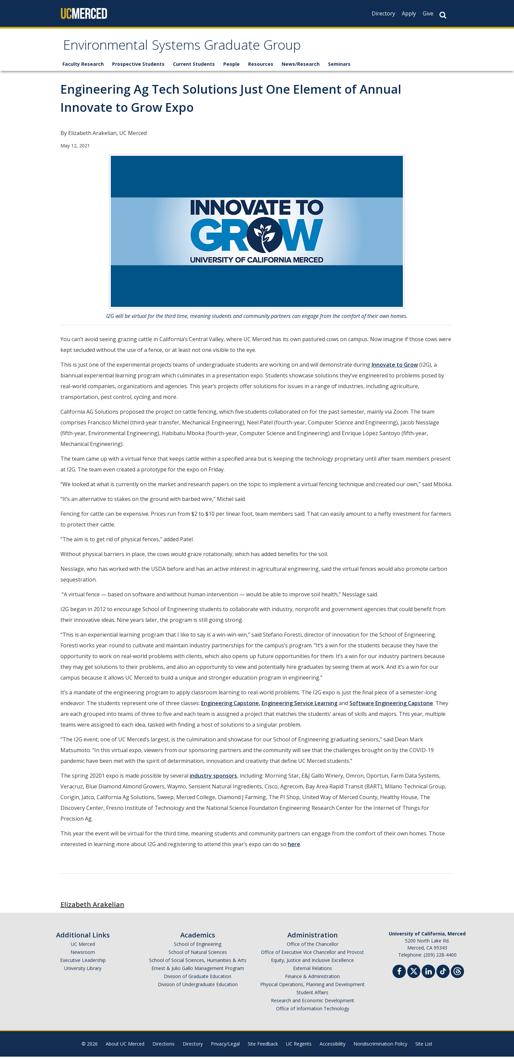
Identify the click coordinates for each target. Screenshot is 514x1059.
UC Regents (299, 1046)
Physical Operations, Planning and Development (312, 986)
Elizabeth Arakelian (92, 906)
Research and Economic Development (312, 1003)
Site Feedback (263, 1046)
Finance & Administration (312, 978)
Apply (409, 13)
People (231, 66)
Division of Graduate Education (197, 978)
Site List (423, 1046)
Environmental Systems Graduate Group (199, 48)
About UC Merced (125, 1046)
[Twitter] (414, 973)
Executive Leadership (83, 962)
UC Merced (83, 946)
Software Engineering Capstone (391, 705)
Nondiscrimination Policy (380, 1046)
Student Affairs (312, 995)
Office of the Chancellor (312, 946)
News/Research (301, 66)
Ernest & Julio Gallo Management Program (197, 970)
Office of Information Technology (312, 1011)
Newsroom (83, 954)
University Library (82, 970)
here (294, 846)
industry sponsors (213, 778)
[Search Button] (442, 14)
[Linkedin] (428, 974)
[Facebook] (399, 974)
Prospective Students (138, 66)
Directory (383, 13)
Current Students (194, 66)
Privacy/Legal (225, 1046)
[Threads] (457, 973)
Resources (260, 66)
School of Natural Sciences (198, 954)
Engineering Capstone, (230, 705)
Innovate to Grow (395, 367)
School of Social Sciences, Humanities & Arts (197, 962)
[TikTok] (443, 973)
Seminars (339, 66)
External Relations (312, 970)
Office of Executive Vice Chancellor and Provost (312, 954)
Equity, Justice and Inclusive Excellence (312, 962)
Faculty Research (83, 66)
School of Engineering (197, 946)
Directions (163, 1046)
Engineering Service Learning (299, 705)
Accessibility (332, 1046)
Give (428, 13)
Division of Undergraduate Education (198, 986)
